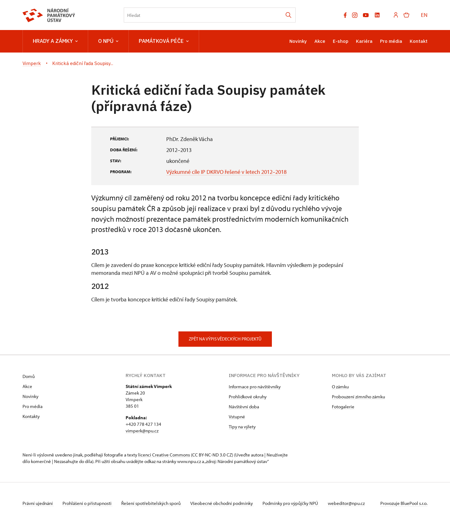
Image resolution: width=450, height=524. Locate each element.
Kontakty (31, 416)
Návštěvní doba (244, 407)
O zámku (340, 387)
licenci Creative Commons (164, 455)
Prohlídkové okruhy (248, 397)
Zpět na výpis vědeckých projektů (225, 339)
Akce (319, 41)
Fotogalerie (343, 407)
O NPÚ (108, 41)
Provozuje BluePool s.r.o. (404, 503)
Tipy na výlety (242, 427)
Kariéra (364, 41)
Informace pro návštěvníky (255, 387)
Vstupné (237, 417)
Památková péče (164, 41)
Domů (28, 376)
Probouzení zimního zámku (358, 397)
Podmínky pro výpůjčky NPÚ (296, 503)
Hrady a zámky (55, 41)
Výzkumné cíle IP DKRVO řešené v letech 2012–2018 (226, 171)
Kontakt (419, 41)
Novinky (298, 41)
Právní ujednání (38, 503)
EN (424, 14)
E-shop (340, 41)
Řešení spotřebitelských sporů (154, 503)
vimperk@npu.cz (142, 431)
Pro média (391, 41)
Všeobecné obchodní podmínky (226, 503)
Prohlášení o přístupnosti (89, 503)
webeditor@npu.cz (352, 503)
